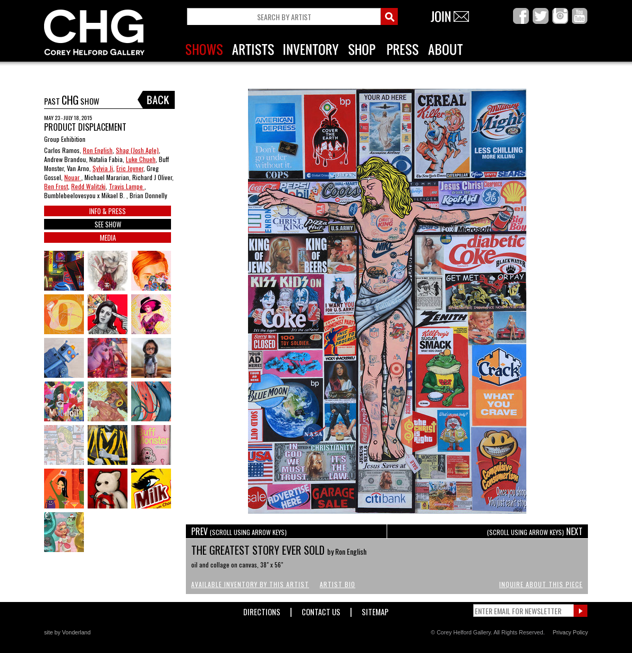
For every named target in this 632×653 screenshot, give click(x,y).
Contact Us (321, 609)
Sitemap (375, 609)
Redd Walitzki (88, 186)
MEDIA (108, 237)
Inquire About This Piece (541, 584)
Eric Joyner (129, 168)
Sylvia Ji (102, 168)
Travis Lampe (126, 186)
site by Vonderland (67, 632)
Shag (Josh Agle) (137, 150)
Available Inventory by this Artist (250, 584)
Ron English (98, 150)
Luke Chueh (141, 159)
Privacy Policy (570, 632)
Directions (261, 609)
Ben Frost (56, 186)
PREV (239, 531)
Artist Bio (337, 584)
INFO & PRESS (107, 211)
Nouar (72, 177)
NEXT (535, 531)
